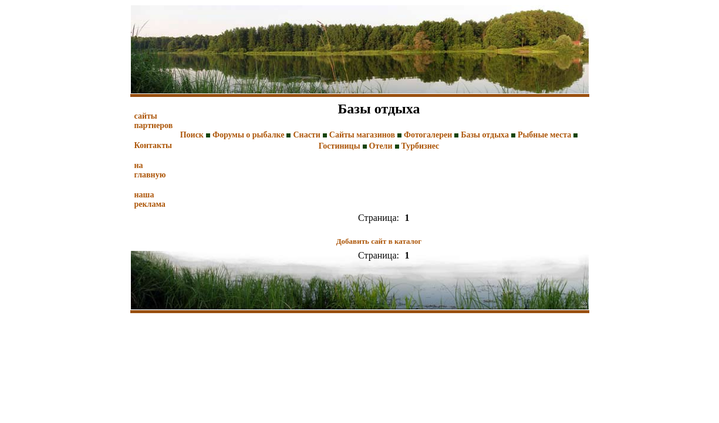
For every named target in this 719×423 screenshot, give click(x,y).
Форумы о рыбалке (248, 134)
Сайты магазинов (362, 134)
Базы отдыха (485, 134)
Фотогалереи (428, 134)
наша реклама (150, 199)
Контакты (153, 145)
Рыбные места (544, 134)
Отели (381, 146)
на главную (150, 170)
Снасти (306, 134)
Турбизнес (420, 146)
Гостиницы (339, 146)
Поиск (192, 134)
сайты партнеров (153, 121)
